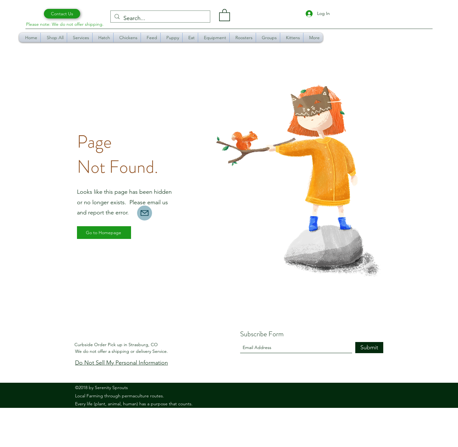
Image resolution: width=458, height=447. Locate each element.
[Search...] (160, 18)
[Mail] (144, 213)
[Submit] (369, 347)
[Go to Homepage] (104, 232)
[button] (224, 14)
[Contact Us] (62, 13)
